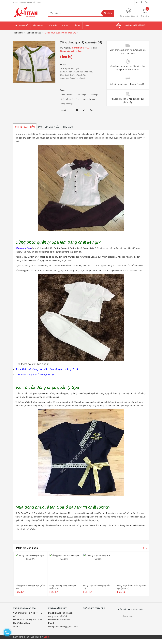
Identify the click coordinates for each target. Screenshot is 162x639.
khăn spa (95, 95)
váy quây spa (89, 99)
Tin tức (65, 26)
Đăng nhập (124, 16)
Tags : (62, 90)
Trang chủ (21, 26)
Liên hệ (76, 26)
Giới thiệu (53, 26)
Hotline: (136, 25)
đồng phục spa (67, 104)
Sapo (46, 637)
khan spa (82, 95)
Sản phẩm (38, 26)
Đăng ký (134, 16)
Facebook (128, 616)
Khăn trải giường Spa (70, 99)
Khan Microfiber (67, 95)
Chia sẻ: (63, 110)
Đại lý (88, 26)
